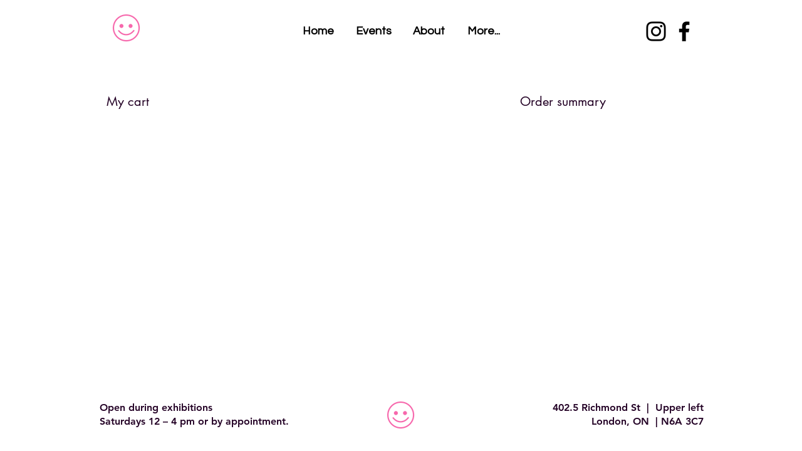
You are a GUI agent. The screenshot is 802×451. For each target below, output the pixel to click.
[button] (483, 31)
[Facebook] (684, 31)
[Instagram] (656, 31)
